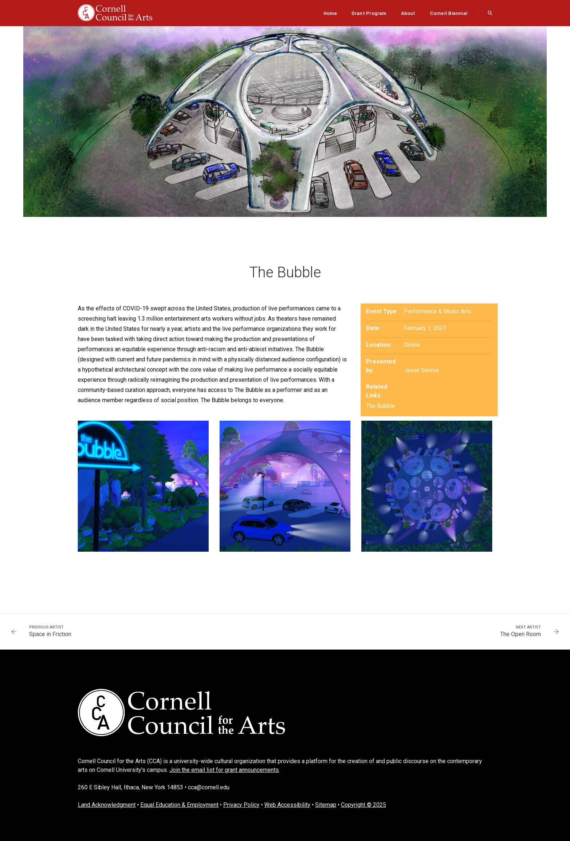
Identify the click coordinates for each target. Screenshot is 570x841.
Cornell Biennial (448, 13)
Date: (373, 328)
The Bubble (380, 405)
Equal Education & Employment (179, 804)
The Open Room (520, 634)
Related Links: (376, 391)
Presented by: (381, 366)
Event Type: (382, 311)
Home (330, 13)
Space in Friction (50, 634)
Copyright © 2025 (363, 804)
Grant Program (369, 13)
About (408, 13)
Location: (379, 344)
